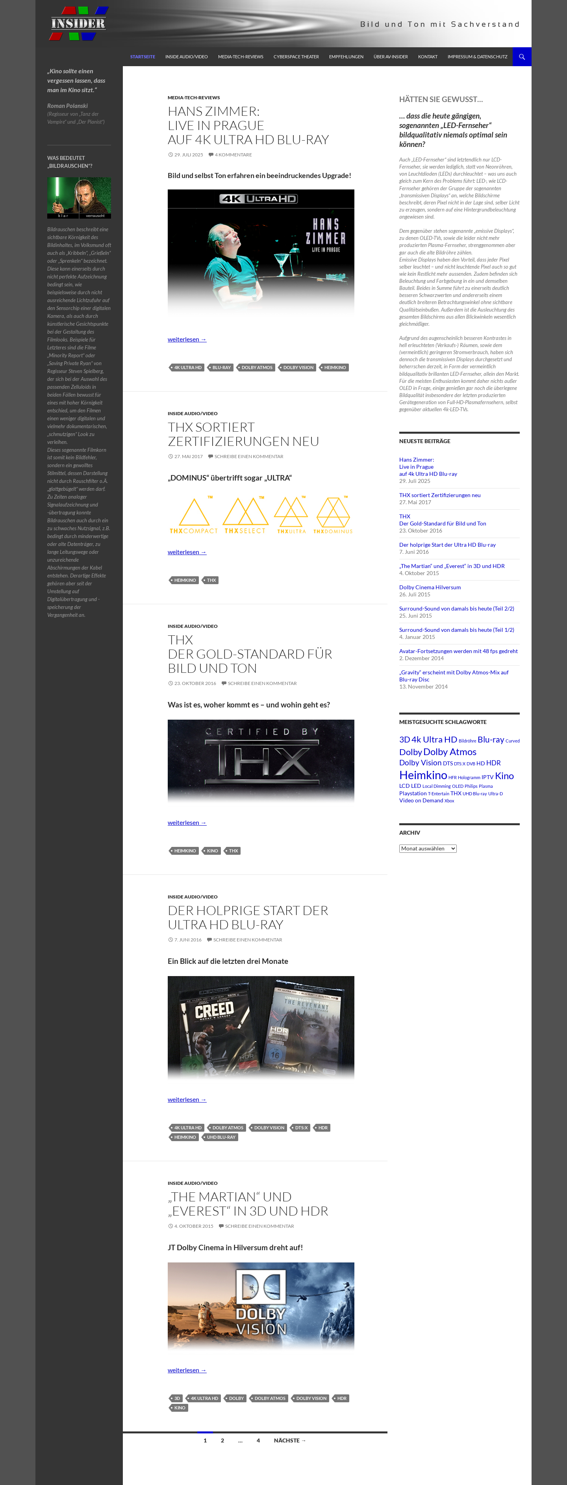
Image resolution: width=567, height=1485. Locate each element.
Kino (212, 850)
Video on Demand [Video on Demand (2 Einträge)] (421, 800)
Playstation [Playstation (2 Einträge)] (413, 793)
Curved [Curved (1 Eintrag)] (513, 740)
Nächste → (290, 1440)
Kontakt (427, 56)
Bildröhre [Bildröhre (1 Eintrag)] (467, 740)
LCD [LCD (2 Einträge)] (404, 785)
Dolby (236, 1398)
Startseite (142, 56)
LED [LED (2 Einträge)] (416, 785)
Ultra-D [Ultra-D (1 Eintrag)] (495, 793)
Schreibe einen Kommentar (249, 456)
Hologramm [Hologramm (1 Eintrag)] (469, 777)
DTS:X (301, 1127)
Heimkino (335, 367)
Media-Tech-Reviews (240, 56)
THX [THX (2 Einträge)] (455, 793)
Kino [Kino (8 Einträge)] (504, 775)
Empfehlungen (346, 56)
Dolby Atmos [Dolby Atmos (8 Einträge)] (449, 751)
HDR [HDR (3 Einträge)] (493, 763)
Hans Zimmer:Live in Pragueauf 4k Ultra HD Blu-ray (248, 125)
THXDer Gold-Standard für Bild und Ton (250, 653)
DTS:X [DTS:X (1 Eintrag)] (459, 763)
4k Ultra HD (188, 367)
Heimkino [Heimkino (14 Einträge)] (423, 774)
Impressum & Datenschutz (478, 56)
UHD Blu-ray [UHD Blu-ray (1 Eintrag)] (475, 793)
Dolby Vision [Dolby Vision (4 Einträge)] (420, 762)
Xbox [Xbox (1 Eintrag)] (449, 800)
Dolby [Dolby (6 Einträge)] (410, 751)
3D (177, 1398)
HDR (323, 1127)
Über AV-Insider (391, 56)
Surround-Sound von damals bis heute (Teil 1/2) (456, 629)
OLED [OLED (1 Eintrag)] (457, 786)
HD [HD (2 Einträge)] (480, 763)
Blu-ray (222, 367)
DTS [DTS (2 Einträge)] (448, 763)
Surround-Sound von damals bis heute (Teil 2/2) (456, 608)
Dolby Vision (298, 367)
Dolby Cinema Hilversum (430, 587)
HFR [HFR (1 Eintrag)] (452, 777)
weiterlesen (187, 339)
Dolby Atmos (257, 367)
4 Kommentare (233, 155)
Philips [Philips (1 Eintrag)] (471, 786)
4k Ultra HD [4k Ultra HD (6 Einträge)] (434, 739)
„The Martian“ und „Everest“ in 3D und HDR (248, 1203)
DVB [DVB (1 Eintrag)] (471, 763)
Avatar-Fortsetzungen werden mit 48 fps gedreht (458, 651)
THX (211, 580)
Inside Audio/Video (186, 56)
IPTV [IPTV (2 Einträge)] (488, 777)
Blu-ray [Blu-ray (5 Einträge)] (491, 739)
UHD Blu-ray (221, 1137)
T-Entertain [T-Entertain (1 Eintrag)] (438, 793)
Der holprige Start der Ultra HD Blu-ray (248, 917)
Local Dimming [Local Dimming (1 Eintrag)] (436, 786)
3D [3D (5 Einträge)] (404, 739)
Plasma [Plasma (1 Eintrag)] (486, 786)
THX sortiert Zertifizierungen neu (243, 434)
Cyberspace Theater (296, 56)
